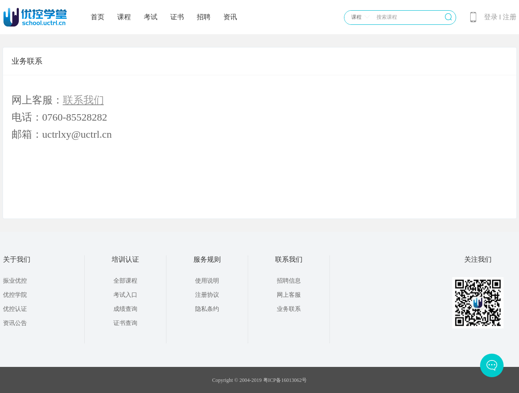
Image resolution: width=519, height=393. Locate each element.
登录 (491, 17)
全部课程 (125, 281)
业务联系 (289, 309)
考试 (150, 17)
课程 (124, 17)
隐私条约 (207, 309)
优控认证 (15, 309)
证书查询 (125, 323)
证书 (177, 17)
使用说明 (207, 281)
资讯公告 (15, 323)
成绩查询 (125, 309)
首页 (97, 17)
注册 (509, 17)
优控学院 (15, 295)
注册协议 (207, 295)
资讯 (230, 17)
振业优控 (15, 281)
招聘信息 (289, 281)
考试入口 (125, 295)
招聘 (204, 17)
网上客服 (289, 295)
